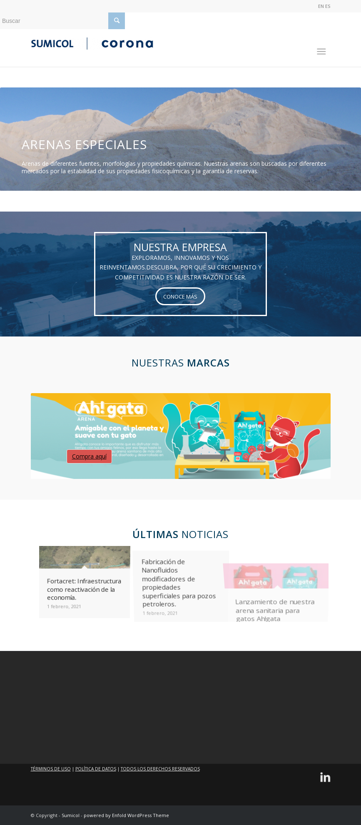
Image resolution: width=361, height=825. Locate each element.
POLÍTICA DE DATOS (95, 769)
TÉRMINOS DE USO (51, 769)
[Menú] (317, 48)
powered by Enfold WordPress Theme (126, 815)
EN (321, 6)
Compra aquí (89, 456)
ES (328, 6)
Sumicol (71, 815)
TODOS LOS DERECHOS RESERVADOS (160, 769)
